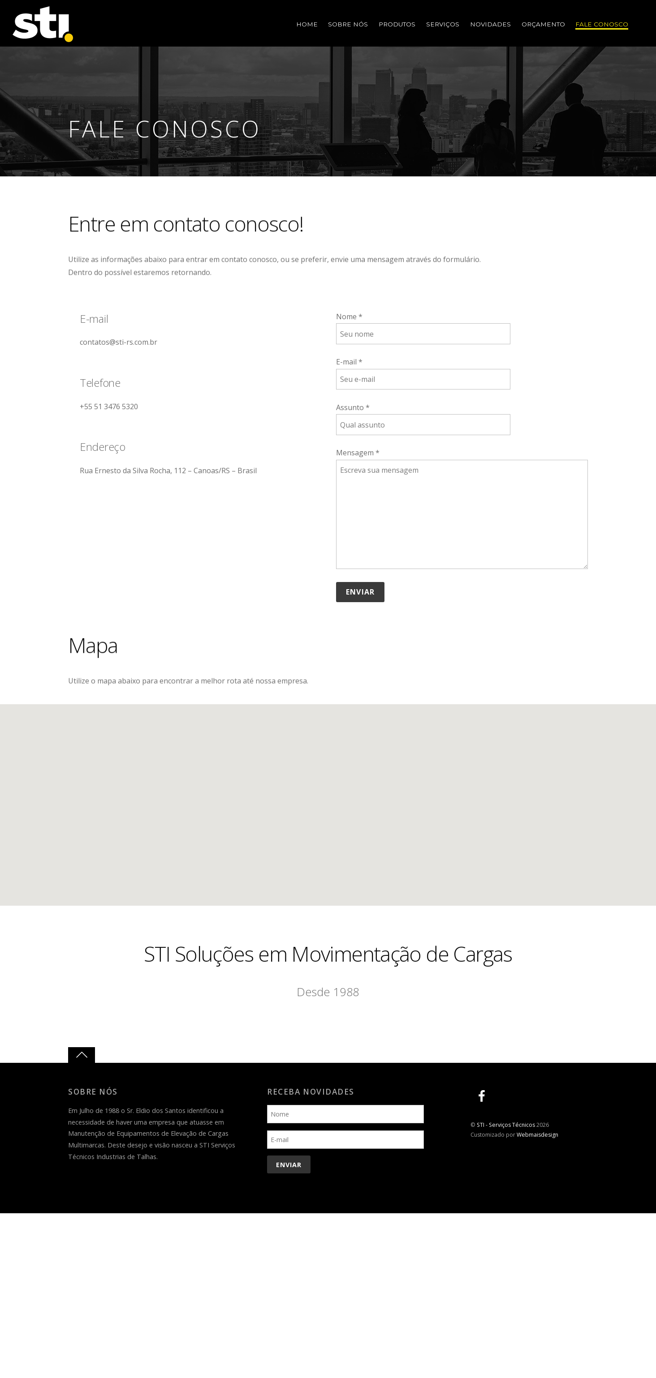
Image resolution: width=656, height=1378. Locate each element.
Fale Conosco (601, 25)
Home (306, 25)
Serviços (442, 25)
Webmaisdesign (537, 1134)
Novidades (490, 25)
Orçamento (543, 25)
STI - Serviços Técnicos (506, 1125)
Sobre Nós (347, 25)
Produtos (396, 25)
